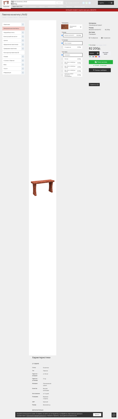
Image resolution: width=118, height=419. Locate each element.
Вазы (14, 64)
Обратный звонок (79, 7)
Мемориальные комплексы (11, 28)
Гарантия (42, 7)
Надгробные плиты (14, 32)
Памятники (14, 24)
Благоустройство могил (14, 36)
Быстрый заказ (105, 53)
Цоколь (14, 40)
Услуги (14, 68)
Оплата (61, 7)
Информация (14, 72)
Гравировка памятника (14, 48)
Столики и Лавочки (14, 60)
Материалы (65, 23)
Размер (64, 32)
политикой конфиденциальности (36, 415)
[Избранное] (114, 2)
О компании (32, 7)
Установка (65, 40)
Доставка (64, 52)
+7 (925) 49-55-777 (72, 3)
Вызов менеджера (20, 7)
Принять (97, 414)
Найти (59, 2)
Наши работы (52, 7)
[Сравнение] (109, 2)
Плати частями (101, 62)
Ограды (14, 56)
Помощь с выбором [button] (99, 70)
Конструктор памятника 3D (11, 52)
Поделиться (94, 84)
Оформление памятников (14, 44)
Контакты (69, 7)
